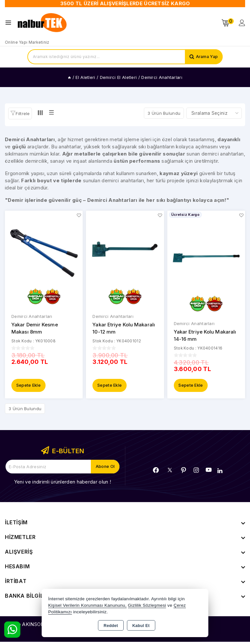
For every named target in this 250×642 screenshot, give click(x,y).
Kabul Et (141, 625)
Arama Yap (206, 56)
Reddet (111, 625)
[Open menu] (10, 22)
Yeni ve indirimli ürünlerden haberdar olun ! (62, 482)
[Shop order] (214, 113)
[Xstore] (42, 22)
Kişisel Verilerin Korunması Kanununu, (87, 605)
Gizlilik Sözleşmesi (147, 605)
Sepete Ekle (28, 385)
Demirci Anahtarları (31, 316)
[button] (20, 113)
